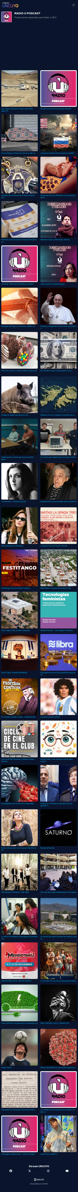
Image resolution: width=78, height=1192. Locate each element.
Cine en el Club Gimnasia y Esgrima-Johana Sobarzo (17, 760)
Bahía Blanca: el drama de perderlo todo (55, 588)
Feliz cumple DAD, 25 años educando (15, 630)
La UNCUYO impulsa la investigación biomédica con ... (19, 937)
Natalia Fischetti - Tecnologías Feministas (56, 630)
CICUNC (45, 1184)
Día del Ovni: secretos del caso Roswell (55, 109)
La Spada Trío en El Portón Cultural (53, 546)
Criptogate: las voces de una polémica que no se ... (57, 673)
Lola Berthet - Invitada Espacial (13, 501)
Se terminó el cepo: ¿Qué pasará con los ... (56, 370)
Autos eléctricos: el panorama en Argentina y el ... (19, 1024)
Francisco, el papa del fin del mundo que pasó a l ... (58, 327)
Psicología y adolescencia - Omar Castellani (18, 1154)
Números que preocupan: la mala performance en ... (19, 240)
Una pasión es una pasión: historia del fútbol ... (18, 1110)
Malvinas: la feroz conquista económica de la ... (58, 415)
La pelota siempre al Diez (50, 717)
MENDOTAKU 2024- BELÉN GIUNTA (16, 981)
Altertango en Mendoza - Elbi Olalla (15, 892)
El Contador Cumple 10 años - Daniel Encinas (18, 717)
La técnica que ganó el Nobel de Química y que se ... (58, 937)
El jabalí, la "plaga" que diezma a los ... (15, 415)
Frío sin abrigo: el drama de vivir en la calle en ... (19, 153)
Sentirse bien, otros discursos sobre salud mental (56, 760)
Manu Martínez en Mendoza (12, 546)
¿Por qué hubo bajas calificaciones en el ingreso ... (58, 893)
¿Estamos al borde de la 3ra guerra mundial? (57, 153)
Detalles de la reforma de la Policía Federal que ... (17, 196)
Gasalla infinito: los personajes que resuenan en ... (58, 502)
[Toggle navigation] (74, 5)
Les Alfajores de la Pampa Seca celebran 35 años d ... (57, 1111)
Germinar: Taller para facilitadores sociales (17, 284)
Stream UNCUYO (39, 1166)
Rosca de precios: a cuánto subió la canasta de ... (19, 371)
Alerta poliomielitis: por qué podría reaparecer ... (58, 1067)
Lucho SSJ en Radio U (48, 1154)
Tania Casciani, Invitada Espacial (52, 284)
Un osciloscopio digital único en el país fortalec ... (58, 458)
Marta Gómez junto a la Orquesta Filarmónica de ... (18, 849)
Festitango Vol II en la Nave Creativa (15, 588)
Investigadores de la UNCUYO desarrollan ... (18, 803)
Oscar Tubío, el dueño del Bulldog (14, 672)
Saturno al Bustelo (47, 848)
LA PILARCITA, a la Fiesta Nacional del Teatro (58, 981)
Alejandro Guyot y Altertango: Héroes (55, 239)
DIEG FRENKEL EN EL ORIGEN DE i (55, 1023)
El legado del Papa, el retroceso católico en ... (18, 326)
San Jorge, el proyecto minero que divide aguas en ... (17, 110)
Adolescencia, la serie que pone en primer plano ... (17, 458)
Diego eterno (6, 1067)
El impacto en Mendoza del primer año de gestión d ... (56, 804)
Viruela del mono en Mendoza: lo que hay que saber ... (57, 196)
